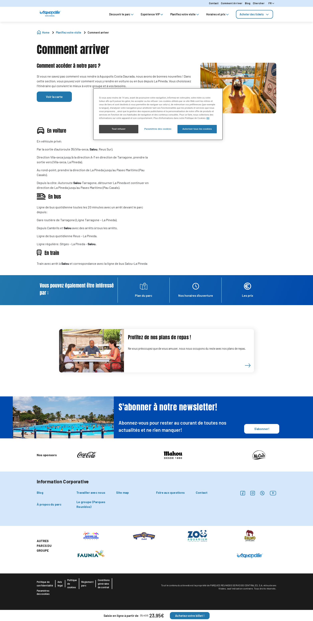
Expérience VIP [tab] (152, 14)
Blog (248, 3)
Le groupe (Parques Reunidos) (90, 504)
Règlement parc (87, 583)
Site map (122, 492)
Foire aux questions (170, 492)
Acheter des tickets (254, 14)
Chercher (259, 3)
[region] (158, 114)
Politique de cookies (72, 584)
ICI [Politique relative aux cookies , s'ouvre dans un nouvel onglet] (208, 118)
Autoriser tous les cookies (197, 128)
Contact (214, 3)
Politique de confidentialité (45, 583)
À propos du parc (49, 504)
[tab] (254, 14)
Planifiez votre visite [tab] (185, 14)
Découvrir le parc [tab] (121, 14)
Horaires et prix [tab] (218, 14)
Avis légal (60, 583)
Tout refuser (119, 128)
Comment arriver (232, 3)
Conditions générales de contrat (104, 584)
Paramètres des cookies (43, 592)
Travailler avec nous (90, 492)
